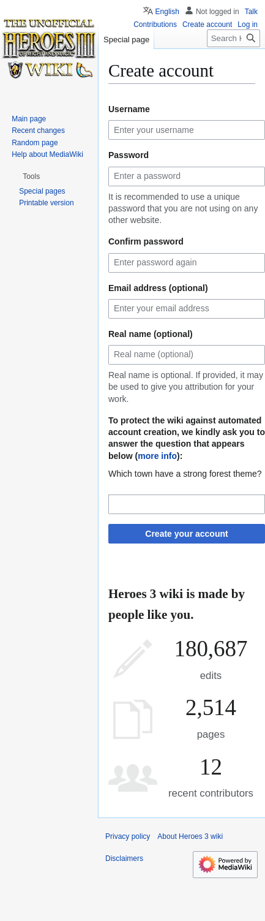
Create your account (186, 534)
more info (157, 456)
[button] (31, 176)
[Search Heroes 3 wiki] (233, 38)
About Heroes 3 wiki (190, 836)
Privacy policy (127, 836)
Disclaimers (124, 858)
